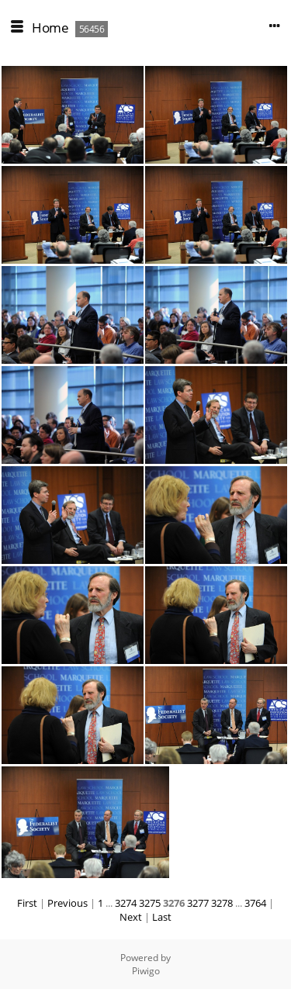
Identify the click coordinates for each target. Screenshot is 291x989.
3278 (222, 903)
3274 (126, 903)
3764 (255, 903)
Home (50, 27)
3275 (150, 903)
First (27, 903)
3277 (198, 903)
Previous (67, 903)
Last (161, 917)
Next (131, 917)
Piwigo (146, 970)
